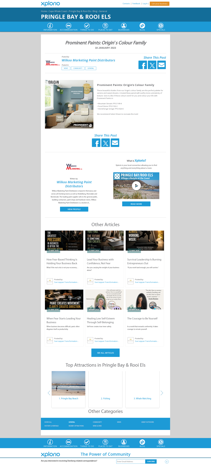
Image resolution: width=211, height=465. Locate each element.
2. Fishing (105, 398)
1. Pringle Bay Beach (68, 398)
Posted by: (66, 57)
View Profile (74, 209)
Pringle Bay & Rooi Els (80, 11)
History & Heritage (51, 426)
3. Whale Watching (142, 398)
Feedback (136, 3)
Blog (95, 11)
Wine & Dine (97, 426)
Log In (145, 3)
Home (44, 11)
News (66, 68)
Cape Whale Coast (58, 11)
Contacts (126, 3)
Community (77, 68)
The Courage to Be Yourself (142, 318)
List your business (159, 4)
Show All (48, 422)
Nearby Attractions (76, 426)
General (103, 11)
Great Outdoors (147, 422)
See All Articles (105, 352)
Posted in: (65, 65)
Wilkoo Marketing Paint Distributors (88, 60)
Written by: (74, 179)
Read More (136, 204)
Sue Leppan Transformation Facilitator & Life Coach (66, 282)
